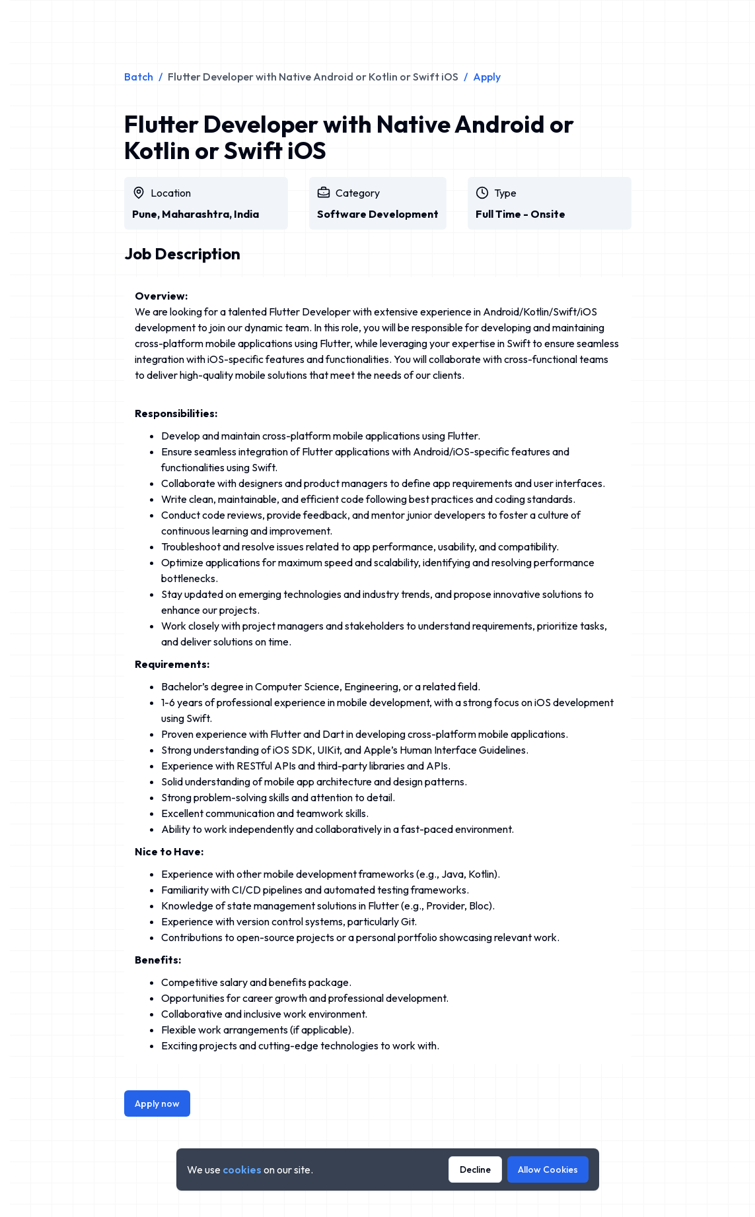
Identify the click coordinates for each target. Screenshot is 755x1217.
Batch (138, 76)
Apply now (157, 1103)
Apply (487, 76)
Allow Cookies (548, 1169)
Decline (475, 1169)
